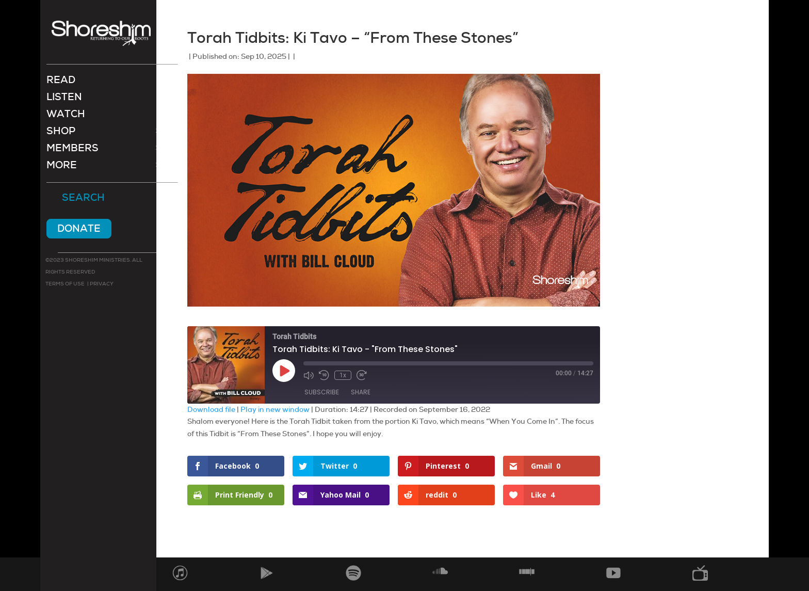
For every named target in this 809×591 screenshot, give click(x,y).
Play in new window (275, 409)
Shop (60, 133)
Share (360, 392)
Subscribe (321, 392)
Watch (65, 116)
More (61, 167)
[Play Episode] (283, 370)
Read (60, 82)
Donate (79, 229)
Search (83, 199)
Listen (64, 99)
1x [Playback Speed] (342, 375)
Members (72, 150)
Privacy (101, 284)
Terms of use (65, 284)
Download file (211, 409)
